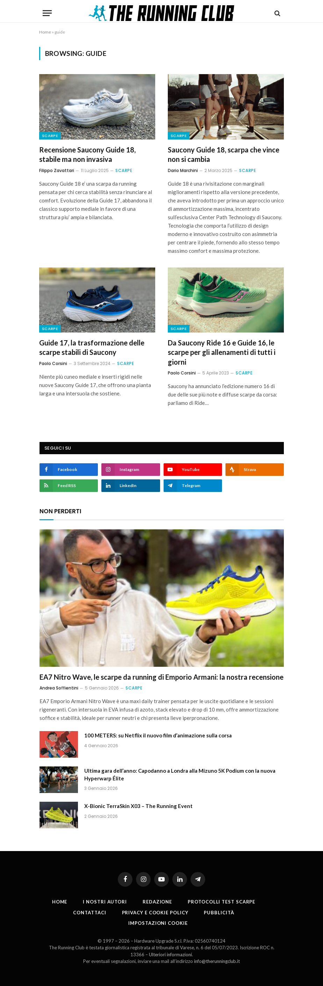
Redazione (157, 902)
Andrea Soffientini (59, 688)
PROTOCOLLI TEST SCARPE (221, 902)
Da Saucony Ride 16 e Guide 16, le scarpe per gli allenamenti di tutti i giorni (221, 352)
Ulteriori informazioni (170, 954)
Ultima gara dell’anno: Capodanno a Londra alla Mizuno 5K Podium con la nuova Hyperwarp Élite (179, 774)
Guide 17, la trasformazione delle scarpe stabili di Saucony (91, 347)
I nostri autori (105, 902)
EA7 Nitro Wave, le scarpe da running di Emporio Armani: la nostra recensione (161, 677)
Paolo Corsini (53, 363)
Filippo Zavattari (56, 170)
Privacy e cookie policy (155, 912)
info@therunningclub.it (217, 961)
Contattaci (89, 912)
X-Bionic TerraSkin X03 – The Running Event (138, 806)
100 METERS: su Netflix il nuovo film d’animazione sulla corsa (158, 735)
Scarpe (50, 135)
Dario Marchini (183, 170)
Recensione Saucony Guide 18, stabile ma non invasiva (87, 154)
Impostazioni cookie (157, 923)
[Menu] (47, 13)
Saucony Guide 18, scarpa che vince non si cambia (223, 154)
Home (45, 32)
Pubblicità (219, 912)
